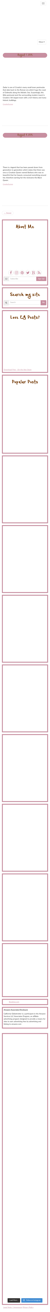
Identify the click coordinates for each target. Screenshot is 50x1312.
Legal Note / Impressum (12, 1307)
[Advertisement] (25, 970)
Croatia (5, 104)
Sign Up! (41, 279)
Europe (10, 104)
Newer (7, 213)
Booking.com (14, 1002)
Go (43, 302)
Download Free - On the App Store (25, 347)
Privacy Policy (28, 1307)
